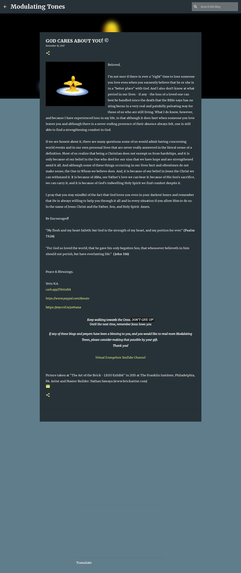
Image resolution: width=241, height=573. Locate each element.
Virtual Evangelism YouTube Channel (120, 357)
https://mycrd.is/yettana (63, 307)
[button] (48, 53)
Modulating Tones (37, 6)
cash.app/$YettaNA (58, 289)
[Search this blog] (218, 6)
